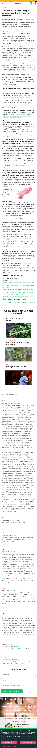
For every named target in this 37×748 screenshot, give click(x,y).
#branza (11, 302)
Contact (23, 722)
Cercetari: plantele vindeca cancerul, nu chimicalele (17, 343)
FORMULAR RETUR (10, 719)
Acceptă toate (9, 742)
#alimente (4, 302)
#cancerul (24, 302)
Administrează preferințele (8, 746)
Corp (6, 364)
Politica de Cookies (19, 735)
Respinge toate (27, 742)
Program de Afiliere (21, 720)
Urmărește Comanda (31, 719)
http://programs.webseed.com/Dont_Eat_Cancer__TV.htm (17, 296)
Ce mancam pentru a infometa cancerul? (15, 367)
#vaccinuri (32, 302)
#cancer (17, 302)
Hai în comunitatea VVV (10, 720)
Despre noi (3, 719)
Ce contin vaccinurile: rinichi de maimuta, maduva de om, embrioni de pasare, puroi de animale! (17, 115)
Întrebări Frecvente (16, 722)
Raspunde (17, 403)
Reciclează (29, 720)
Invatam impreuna (10, 317)
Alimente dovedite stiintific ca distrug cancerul (17, 319)
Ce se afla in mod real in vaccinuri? (18, 114)
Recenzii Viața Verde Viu (20, 719)
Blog (6, 7)
